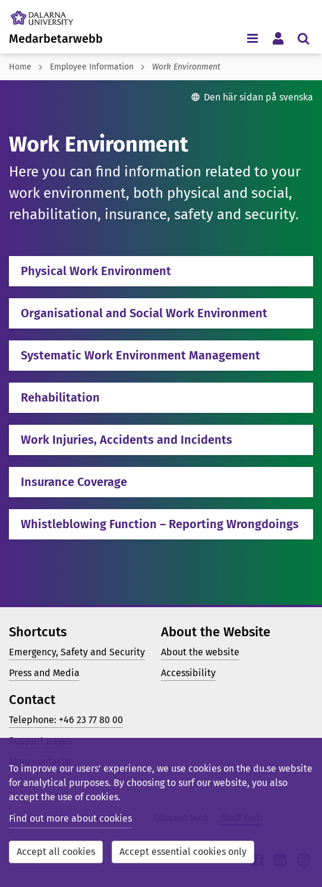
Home (20, 67)
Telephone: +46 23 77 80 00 (66, 719)
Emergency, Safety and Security (77, 652)
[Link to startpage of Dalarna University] (53, 15)
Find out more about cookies (70, 818)
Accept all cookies (56, 851)
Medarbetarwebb (56, 38)
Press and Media (44, 672)
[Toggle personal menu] (278, 38)
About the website (200, 652)
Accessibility (188, 672)
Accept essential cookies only (183, 851)
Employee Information (92, 67)
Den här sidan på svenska (258, 97)
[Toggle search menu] (303, 38)
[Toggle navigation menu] (252, 38)
